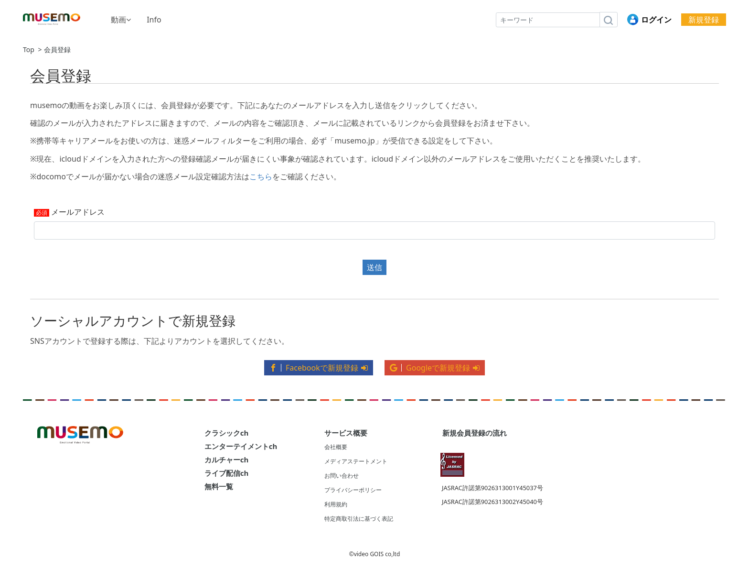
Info (154, 19)
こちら (260, 176)
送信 (374, 267)
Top (28, 49)
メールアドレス (78, 212)
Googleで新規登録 (435, 367)
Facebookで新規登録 (318, 367)
